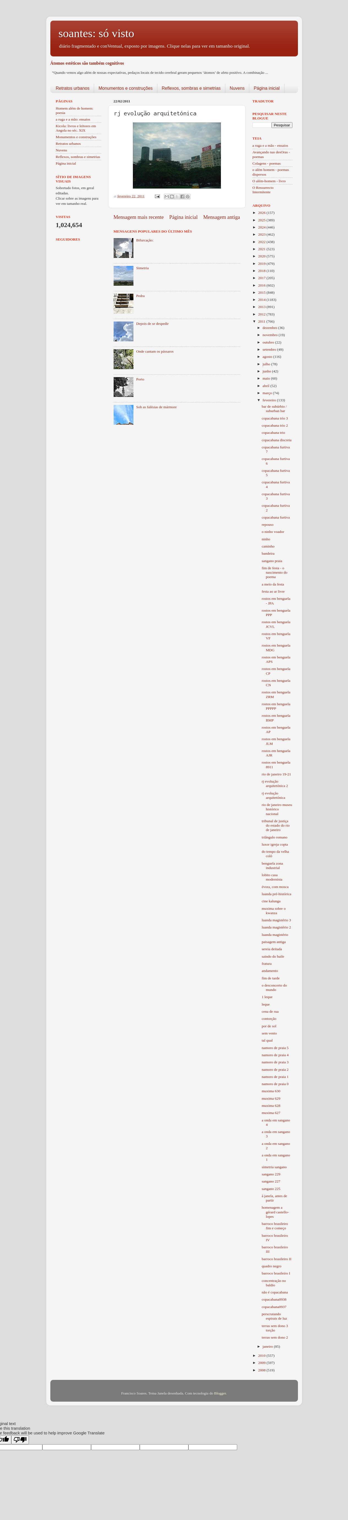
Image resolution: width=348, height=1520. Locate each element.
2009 (262, 1363)
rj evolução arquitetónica (273, 795)
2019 (262, 263)
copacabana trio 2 (275, 425)
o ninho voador (273, 532)
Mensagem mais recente (139, 217)
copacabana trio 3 (275, 418)
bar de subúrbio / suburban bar (274, 408)
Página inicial (267, 88)
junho (267, 371)
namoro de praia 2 (275, 1069)
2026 (262, 213)
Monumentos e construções (125, 88)
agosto (268, 357)
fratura (267, 963)
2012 (262, 314)
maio (267, 378)
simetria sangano (274, 1167)
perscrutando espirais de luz (274, 1316)
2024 (262, 227)
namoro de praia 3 (275, 1062)
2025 (262, 220)
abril (266, 386)
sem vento (269, 1033)
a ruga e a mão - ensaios (270, 145)
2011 (262, 321)
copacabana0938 (274, 1299)
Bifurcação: (145, 240)
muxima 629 (271, 1098)
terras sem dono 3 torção (275, 1328)
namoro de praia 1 (275, 1077)
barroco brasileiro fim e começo (275, 1226)
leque (266, 1004)
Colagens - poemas (267, 163)
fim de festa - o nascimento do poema (274, 572)
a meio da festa (273, 584)
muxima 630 (271, 1091)
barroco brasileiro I (276, 1273)
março (268, 393)
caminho (268, 546)
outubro (269, 342)
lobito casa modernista (272, 877)
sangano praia (272, 561)
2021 (262, 249)
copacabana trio (273, 433)
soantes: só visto (96, 33)
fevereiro (270, 400)
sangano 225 (271, 1189)
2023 (262, 234)
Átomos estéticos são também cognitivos (87, 63)
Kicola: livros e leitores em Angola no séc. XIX (76, 128)
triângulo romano (274, 837)
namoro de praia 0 (275, 1084)
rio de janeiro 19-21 (276, 774)
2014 (262, 300)
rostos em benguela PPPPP (276, 706)
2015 (262, 292)
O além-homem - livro (269, 181)
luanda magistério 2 (276, 927)
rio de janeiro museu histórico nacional (277, 809)
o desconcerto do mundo (274, 987)
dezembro (270, 328)
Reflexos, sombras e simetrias (191, 88)
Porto (140, 379)
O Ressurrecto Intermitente (263, 190)
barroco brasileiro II (276, 1259)
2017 (262, 278)
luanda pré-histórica (276, 894)
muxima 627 (271, 1113)
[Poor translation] (20, 1439)
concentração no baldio (274, 1283)
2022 (262, 242)
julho (267, 364)
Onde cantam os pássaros (155, 351)
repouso (267, 524)
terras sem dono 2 (275, 1337)
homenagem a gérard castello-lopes (275, 1211)
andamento (270, 971)
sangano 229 (271, 1174)
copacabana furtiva (276, 517)
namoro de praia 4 (275, 1055)
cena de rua (270, 1011)
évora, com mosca (275, 887)
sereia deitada (272, 949)
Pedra (140, 296)
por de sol (269, 1026)
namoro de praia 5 (275, 1048)
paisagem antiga (274, 942)
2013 (262, 307)
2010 (262, 1355)
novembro (271, 335)
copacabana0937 (274, 1307)
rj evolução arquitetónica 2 (275, 783)
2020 (262, 256)
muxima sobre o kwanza (274, 910)
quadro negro (271, 1266)
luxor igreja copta (275, 844)
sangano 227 (271, 1181)
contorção (269, 1019)
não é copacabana (275, 1292)
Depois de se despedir (152, 324)
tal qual (267, 1040)
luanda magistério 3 (276, 920)
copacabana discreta (276, 440)
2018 (262, 271)
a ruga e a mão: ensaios (73, 119)
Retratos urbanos (73, 88)
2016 (262, 285)
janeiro (268, 1346)
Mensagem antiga (221, 217)
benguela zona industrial (272, 865)
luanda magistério (275, 935)
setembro (270, 349)
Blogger (220, 1393)
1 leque (267, 997)
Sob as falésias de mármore (156, 407)
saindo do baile (273, 956)
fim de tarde (271, 978)
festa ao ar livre (273, 591)
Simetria (142, 268)
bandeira (268, 553)
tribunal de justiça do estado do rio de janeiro (276, 825)
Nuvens (237, 88)
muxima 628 (271, 1106)
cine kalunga (271, 901)
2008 (262, 1370)
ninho (266, 539)
